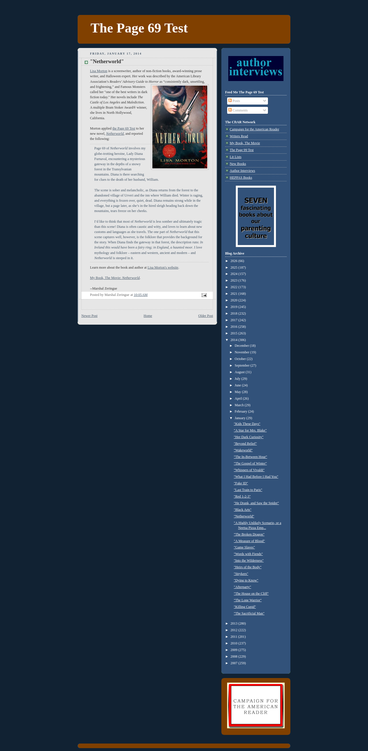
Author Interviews (242, 171)
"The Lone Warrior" (248, 600)
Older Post (205, 316)
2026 (234, 261)
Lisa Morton (98, 71)
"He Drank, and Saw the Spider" (256, 503)
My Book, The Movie (245, 143)
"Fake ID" (241, 483)
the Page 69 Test (123, 128)
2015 (234, 333)
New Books (238, 164)
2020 (234, 300)
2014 (234, 340)
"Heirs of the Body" (247, 567)
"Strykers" (241, 574)
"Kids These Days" (247, 424)
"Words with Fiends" (248, 554)
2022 (234, 287)
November (242, 352)
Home (148, 316)
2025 (234, 267)
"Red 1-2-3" (242, 496)
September (242, 365)
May (238, 392)
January (240, 418)
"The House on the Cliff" (251, 594)
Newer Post (89, 316)
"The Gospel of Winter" (250, 463)
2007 (234, 663)
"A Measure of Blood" (249, 541)
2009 (234, 650)
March (240, 405)
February (241, 411)
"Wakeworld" (243, 450)
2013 (234, 623)
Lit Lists (235, 157)
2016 (234, 327)
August (240, 372)
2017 (234, 320)
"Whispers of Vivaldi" (249, 470)
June (238, 385)
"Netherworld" (244, 516)
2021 (234, 294)
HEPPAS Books (241, 178)
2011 (234, 637)
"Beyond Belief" (245, 444)
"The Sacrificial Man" (249, 613)
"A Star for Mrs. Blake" (250, 430)
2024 (234, 274)
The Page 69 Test (139, 27)
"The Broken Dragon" (249, 534)
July (238, 379)
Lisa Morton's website (162, 267)
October (241, 359)
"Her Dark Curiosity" (248, 437)
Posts (234, 101)
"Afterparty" (242, 587)
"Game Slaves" (244, 547)
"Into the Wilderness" (249, 561)
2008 (234, 656)
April (239, 398)
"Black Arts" (242, 510)
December (242, 346)
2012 (234, 630)
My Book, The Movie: (115, 278)
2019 (234, 307)
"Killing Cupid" (245, 607)
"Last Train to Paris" (248, 490)
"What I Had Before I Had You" (256, 477)
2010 (234, 643)
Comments (238, 110)
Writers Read (239, 136)
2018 (234, 313)
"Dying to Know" (246, 580)
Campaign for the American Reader (254, 129)
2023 (234, 280)
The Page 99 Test (242, 150)
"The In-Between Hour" (250, 457)
